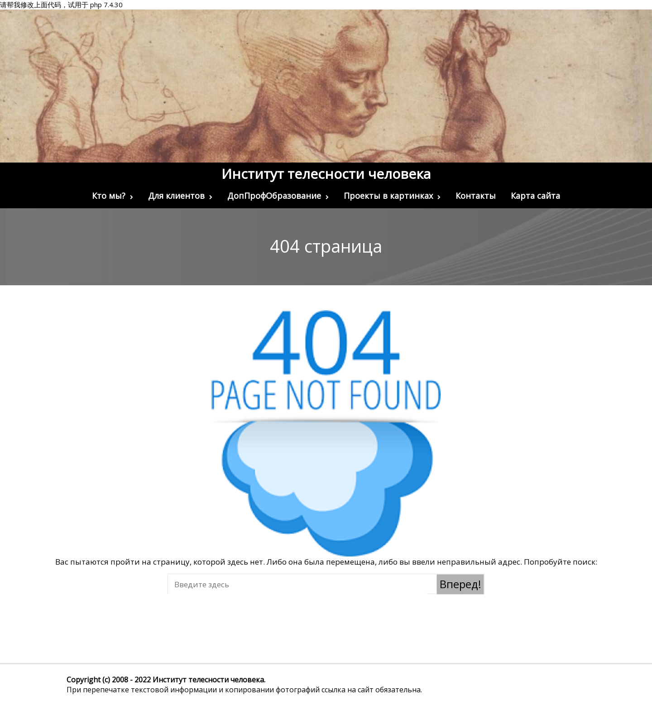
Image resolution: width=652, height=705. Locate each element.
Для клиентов (180, 196)
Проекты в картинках (392, 196)
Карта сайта (535, 195)
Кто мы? (112, 196)
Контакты (475, 195)
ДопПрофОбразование (278, 196)
